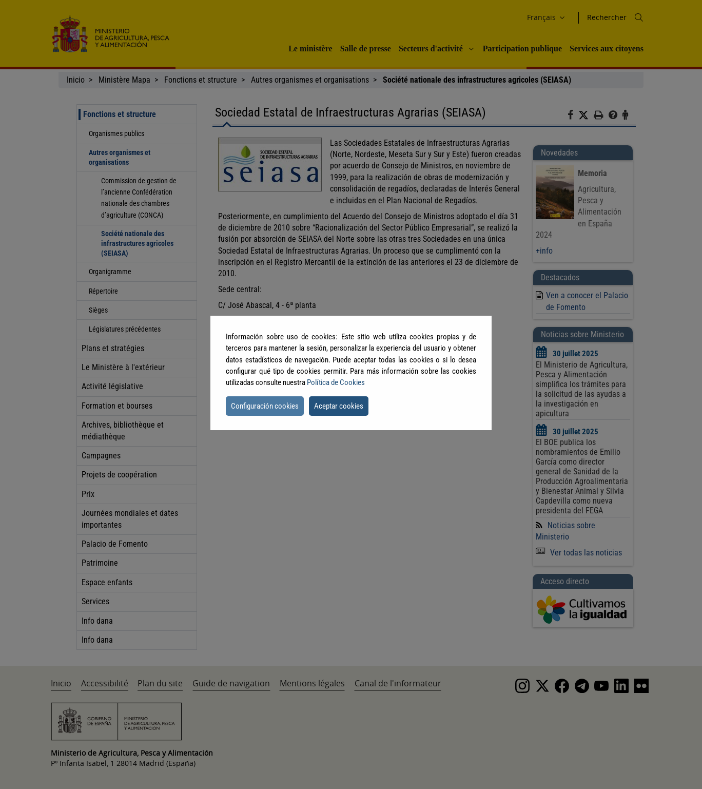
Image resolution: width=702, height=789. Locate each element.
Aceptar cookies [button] (338, 406)
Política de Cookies (336, 382)
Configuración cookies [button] (265, 406)
